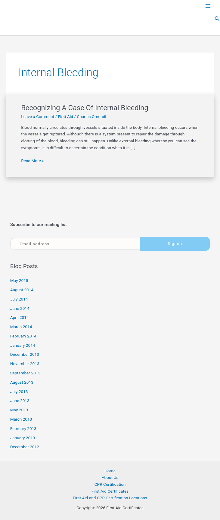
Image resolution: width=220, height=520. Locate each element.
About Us (110, 477)
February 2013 (23, 428)
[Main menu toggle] (208, 6)
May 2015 (19, 280)
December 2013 (24, 354)
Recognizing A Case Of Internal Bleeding (84, 108)
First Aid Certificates (110, 491)
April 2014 (19, 317)
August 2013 (21, 382)
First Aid (65, 116)
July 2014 (19, 299)
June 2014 (19, 308)
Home (110, 470)
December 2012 (24, 446)
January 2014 (22, 345)
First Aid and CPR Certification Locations (110, 497)
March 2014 (21, 326)
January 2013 (22, 437)
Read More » (32, 160)
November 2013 (24, 363)
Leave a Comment (37, 116)
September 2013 (25, 372)
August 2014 (21, 289)
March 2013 (21, 419)
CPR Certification (110, 484)
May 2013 (19, 409)
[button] (217, 19)
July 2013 (19, 391)
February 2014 (23, 336)
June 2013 (19, 400)
